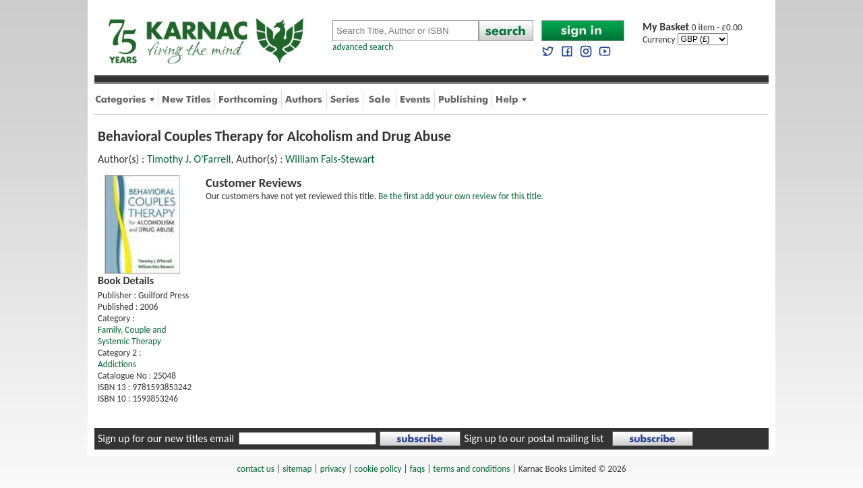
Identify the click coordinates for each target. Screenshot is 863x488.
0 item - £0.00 (692, 27)
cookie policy (377, 469)
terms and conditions (471, 469)
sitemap (296, 469)
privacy (333, 469)
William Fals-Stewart (330, 159)
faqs (417, 469)
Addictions (117, 364)
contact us (255, 469)
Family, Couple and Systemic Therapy (132, 335)
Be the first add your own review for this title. (460, 196)
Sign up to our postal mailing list (533, 438)
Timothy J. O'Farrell (189, 159)
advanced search (362, 47)
